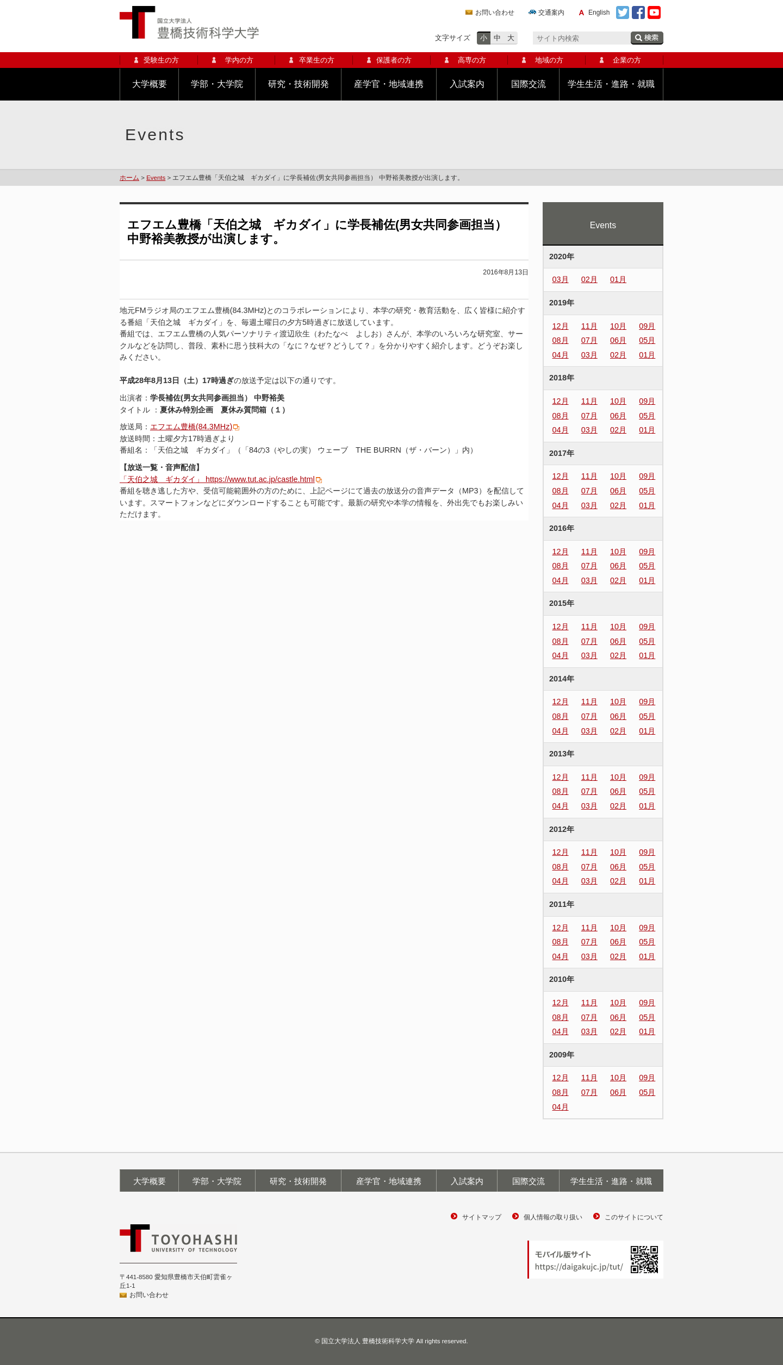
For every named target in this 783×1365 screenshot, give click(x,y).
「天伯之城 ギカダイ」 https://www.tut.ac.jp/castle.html (217, 479)
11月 (589, 326)
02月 (589, 279)
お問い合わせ (494, 12)
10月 (618, 326)
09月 (647, 326)
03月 (560, 279)
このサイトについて (634, 1217)
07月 (589, 340)
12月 (560, 326)
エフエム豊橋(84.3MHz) (191, 426)
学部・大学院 (217, 84)
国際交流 (528, 84)
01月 (618, 279)
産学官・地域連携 (389, 84)
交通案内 (551, 12)
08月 (560, 340)
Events (155, 177)
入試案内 (467, 84)
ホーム (129, 177)
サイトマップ (481, 1217)
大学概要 (149, 84)
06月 (618, 340)
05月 (647, 340)
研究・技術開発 (298, 84)
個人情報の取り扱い (553, 1217)
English (599, 12)
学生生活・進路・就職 (611, 84)
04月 (560, 354)
